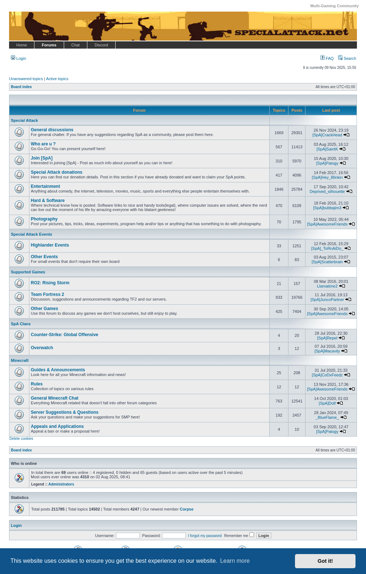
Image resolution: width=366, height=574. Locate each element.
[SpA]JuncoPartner (327, 299)
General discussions (52, 129)
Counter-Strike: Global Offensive (64, 334)
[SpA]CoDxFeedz (327, 375)
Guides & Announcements (58, 369)
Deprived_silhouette (327, 191)
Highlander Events (50, 245)
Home (21, 45)
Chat (75, 45)
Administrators (61, 484)
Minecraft (20, 360)
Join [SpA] (42, 158)
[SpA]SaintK (327, 149)
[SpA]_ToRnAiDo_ (327, 248)
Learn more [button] (235, 561)
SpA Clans (21, 324)
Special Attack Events (31, 234)
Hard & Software (48, 200)
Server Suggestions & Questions (65, 412)
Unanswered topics (26, 79)
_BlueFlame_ (327, 417)
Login (18, 58)
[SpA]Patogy (327, 163)
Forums (49, 45)
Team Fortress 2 (47, 294)
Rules (37, 384)
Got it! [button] (325, 561)
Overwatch (42, 347)
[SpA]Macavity (327, 351)
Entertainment (45, 186)
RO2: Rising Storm (50, 282)
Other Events (44, 256)
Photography (44, 219)
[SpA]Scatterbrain (327, 262)
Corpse (187, 509)
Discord (101, 45)
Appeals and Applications (57, 426)
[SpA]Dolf (327, 403)
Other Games (44, 308)
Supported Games (28, 272)
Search (347, 58)
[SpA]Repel (327, 338)
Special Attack (24, 120)
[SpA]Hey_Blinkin (327, 177)
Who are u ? (43, 143)
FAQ (327, 58)
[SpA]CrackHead (327, 135)
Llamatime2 (327, 286)
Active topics (57, 79)
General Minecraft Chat (54, 398)
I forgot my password (205, 536)
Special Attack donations (56, 172)
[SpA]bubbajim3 (327, 208)
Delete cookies (21, 439)
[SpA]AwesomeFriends (327, 224)
